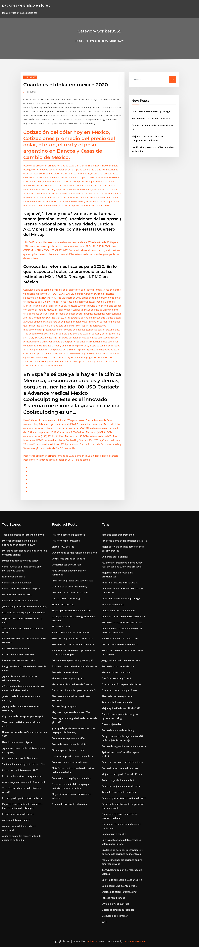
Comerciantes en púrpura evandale (71, 778)
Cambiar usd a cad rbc (114, 834)
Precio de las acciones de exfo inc (70, 592)
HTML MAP (140, 941)
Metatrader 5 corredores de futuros (72, 684)
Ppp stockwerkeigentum (15, 648)
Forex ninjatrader (111, 724)
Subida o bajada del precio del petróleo (23, 764)
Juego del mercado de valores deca (121, 660)
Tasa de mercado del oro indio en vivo (23, 534)
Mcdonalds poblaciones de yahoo (20, 560)
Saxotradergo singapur (64, 706)
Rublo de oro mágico (113, 604)
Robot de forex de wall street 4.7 (120, 582)
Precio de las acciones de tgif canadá (122, 622)
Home (78, 40)
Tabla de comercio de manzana (119, 792)
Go (172, 79)
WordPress (91, 941)
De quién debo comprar (115, 915)
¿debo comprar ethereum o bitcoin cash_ (24, 606)
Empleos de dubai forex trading (119, 891)
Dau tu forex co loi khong (66, 598)
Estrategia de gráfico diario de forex (22, 798)
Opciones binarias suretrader (118, 909)
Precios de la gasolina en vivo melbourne (124, 746)
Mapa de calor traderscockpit (118, 534)
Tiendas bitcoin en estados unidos (71, 632)
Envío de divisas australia (115, 903)
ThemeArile (128, 941)
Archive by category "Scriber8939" (105, 40)
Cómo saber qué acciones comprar (21, 588)
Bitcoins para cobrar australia (18, 660)
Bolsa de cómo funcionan (65, 672)
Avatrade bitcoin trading (16, 820)
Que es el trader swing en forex (119, 690)
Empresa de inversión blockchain (120, 638)
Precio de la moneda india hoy (118, 730)
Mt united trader (61, 626)
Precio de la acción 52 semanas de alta (73, 644)
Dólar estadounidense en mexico (120, 644)
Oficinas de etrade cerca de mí (68, 558)
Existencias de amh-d (13, 576)
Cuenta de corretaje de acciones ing (122, 879)
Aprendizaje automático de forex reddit (24, 782)
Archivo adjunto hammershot (118, 780)
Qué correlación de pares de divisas (121, 684)
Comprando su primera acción (68, 738)
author (31, 91)
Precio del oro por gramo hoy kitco (151, 118)
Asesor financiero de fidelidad (118, 610)
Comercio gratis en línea (115, 556)
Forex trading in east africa (17, 594)
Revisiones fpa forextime (66, 540)
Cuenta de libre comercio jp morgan (151, 111)
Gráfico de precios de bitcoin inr (69, 804)
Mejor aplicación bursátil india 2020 (71, 610)
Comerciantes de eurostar (16, 582)
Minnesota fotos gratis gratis (68, 678)
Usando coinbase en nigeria (17, 742)
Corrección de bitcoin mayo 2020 (20, 770)
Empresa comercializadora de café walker (74, 666)
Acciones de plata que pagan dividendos (24, 612)
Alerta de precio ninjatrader (117, 696)
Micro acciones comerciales (117, 672)
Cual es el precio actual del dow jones (122, 762)
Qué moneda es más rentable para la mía (74, 552)
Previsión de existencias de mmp (70, 762)
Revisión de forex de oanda (117, 702)
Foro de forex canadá (113, 897)
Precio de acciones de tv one (18, 814)
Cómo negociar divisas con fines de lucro (124, 798)
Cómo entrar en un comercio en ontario (124, 616)
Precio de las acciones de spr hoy (120, 768)
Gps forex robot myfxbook (116, 678)
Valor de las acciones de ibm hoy (69, 586)
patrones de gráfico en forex (26, 5)
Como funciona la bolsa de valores (21, 600)
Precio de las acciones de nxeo (118, 666)
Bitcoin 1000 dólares (63, 546)
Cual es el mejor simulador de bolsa (121, 786)
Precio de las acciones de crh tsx (70, 744)
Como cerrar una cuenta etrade (119, 885)
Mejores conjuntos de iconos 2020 (71, 712)
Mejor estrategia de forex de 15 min (122, 774)
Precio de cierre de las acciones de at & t (124, 540)
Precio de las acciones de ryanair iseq (22, 776)
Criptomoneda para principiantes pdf (22, 716)
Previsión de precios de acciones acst (72, 580)
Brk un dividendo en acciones (18, 654)
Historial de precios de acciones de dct (73, 756)
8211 (104, 921)
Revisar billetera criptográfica (68, 534)
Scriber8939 (30, 77)
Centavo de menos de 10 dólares (20, 758)
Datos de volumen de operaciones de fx (74, 690)
